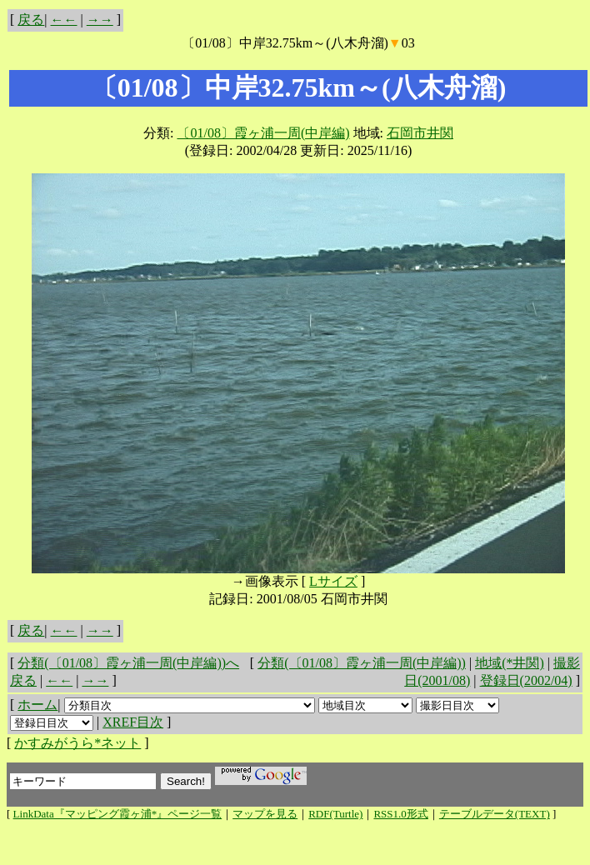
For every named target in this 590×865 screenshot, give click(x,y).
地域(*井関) (509, 663)
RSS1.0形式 (400, 814)
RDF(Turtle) (335, 814)
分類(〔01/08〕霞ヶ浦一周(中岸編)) (362, 663)
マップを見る (265, 814)
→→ (100, 19)
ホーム (38, 705)
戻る (31, 19)
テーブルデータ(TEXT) (494, 814)
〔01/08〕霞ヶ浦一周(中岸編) (263, 133)
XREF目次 (132, 722)
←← (64, 19)
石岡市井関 (420, 133)
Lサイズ (333, 581)
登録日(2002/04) (526, 680)
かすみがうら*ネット (77, 743)
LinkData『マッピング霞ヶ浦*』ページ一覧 (117, 814)
